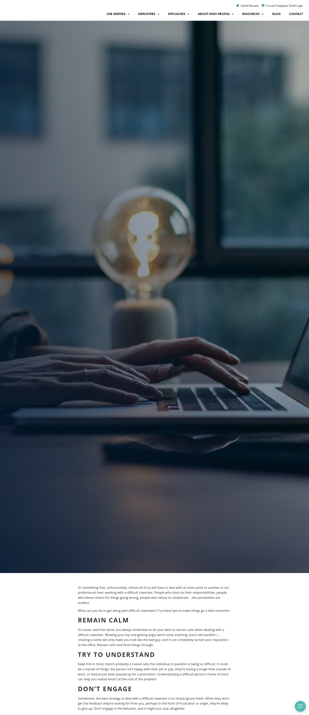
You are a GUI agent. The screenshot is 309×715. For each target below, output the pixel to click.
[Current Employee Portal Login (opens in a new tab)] (282, 5)
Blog (276, 14)
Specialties (178, 14)
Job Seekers (118, 14)
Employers (148, 14)
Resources (253, 14)
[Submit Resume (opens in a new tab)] (247, 5)
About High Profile (216, 14)
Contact (296, 14)
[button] (62, 315)
